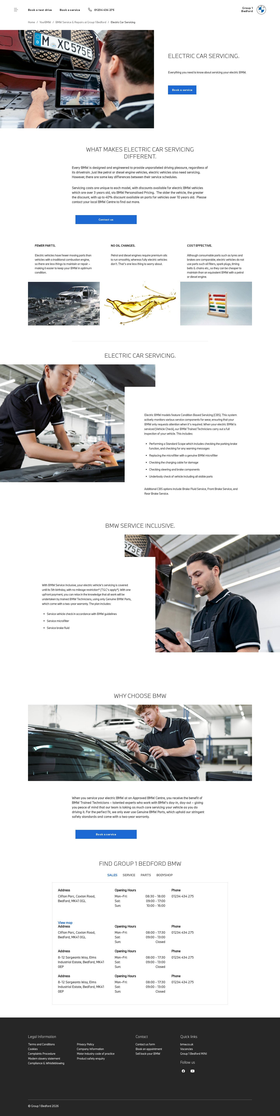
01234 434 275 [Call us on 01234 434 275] (104, 10)
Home (31, 22)
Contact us (106, 219)
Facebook (183, 1071)
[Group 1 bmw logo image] (253, 9)
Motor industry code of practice (96, 1053)
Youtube (192, 1071)
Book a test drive (40, 10)
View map (65, 922)
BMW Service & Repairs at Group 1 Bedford (81, 22)
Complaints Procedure (41, 1053)
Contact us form (145, 1044)
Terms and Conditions (41, 1044)
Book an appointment (149, 1049)
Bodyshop (164, 875)
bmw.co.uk (186, 1044)
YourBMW (45, 22)
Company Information (90, 1049)
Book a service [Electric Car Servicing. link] (182, 90)
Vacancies (186, 1049)
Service (129, 875)
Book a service (70, 10)
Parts (146, 875)
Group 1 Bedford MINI (193, 1053)
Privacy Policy (85, 1044)
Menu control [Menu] (16, 9)
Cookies (33, 1049)
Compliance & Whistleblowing (46, 1063)
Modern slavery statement (44, 1058)
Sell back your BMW (148, 1053)
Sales (112, 875)
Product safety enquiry (91, 1058)
